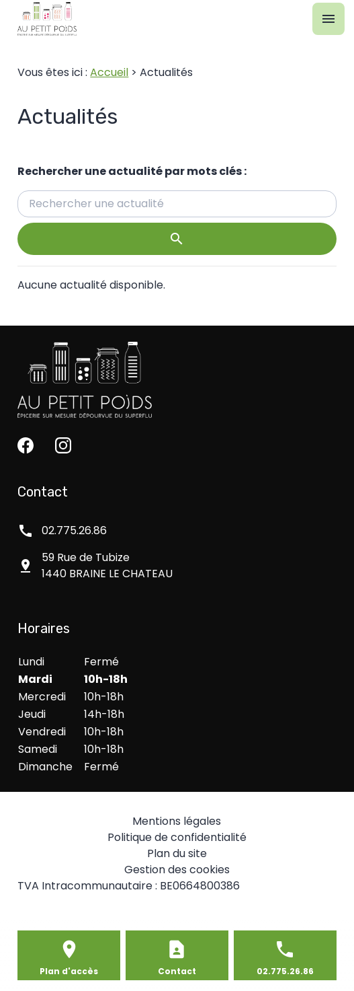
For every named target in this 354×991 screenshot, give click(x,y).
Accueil (109, 72)
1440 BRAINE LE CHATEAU (107, 565)
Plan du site (177, 853)
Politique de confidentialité (177, 837)
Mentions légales (176, 821)
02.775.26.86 (74, 530)
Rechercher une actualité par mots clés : (132, 171)
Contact (177, 971)
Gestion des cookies (177, 869)
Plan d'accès (69, 971)
